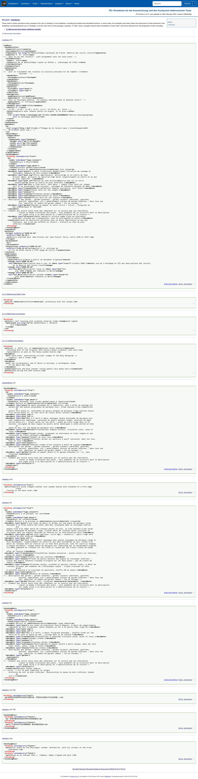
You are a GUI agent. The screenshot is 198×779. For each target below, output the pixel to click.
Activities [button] (25, 3)
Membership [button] (46, 3)
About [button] (68, 3)
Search (187, 3)
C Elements (171, 25)
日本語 (111, 769)
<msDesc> (6, 40)
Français (104, 769)
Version (73, 776)
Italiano (97, 769)
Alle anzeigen (185, 284)
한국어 (117, 769)
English (75, 769)
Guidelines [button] (13, 3)
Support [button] (58, 3)
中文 (123, 769)
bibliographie (171, 284)
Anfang (170, 22)
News (76, 3)
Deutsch (83, 769)
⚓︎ (194, 284)
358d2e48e (107, 776)
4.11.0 (77, 776)
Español (90, 769)
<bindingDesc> (7, 383)
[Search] (167, 3)
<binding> (15, 20)
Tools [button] (34, 3)
